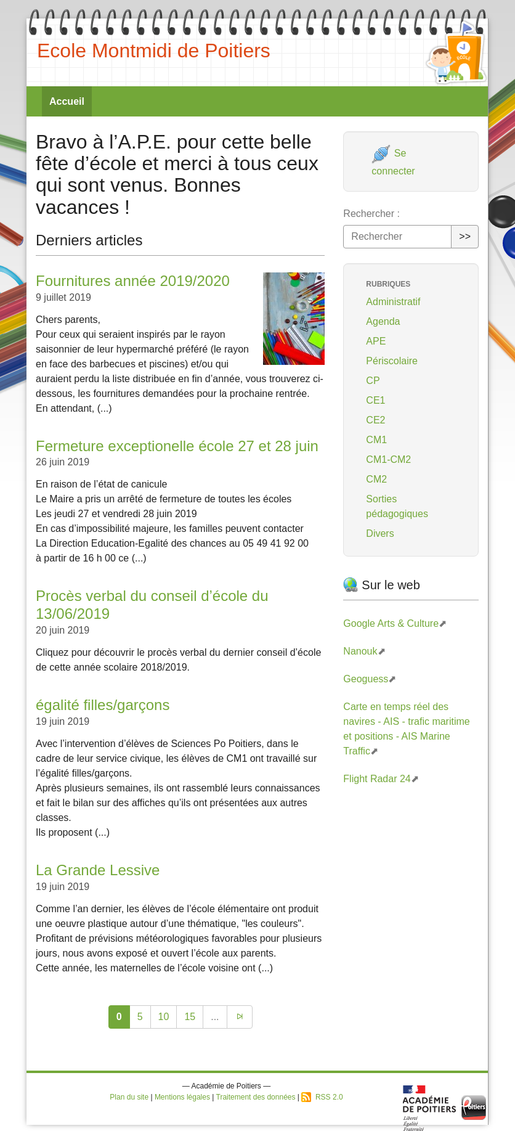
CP (372, 380)
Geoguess (365, 679)
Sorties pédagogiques (397, 506)
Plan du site (129, 1097)
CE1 (375, 400)
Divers (380, 533)
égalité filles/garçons (102, 704)
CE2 (375, 420)
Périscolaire (392, 361)
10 (163, 1016)
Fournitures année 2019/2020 (133, 280)
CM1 (376, 440)
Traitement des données (256, 1097)
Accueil (66, 101)
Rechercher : (371, 213)
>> (465, 236)
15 (189, 1016)
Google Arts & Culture (391, 623)
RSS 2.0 (322, 1097)
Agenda (383, 321)
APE (376, 341)
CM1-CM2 (388, 459)
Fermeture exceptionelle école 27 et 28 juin (177, 446)
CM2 (376, 479)
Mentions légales (182, 1097)
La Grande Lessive (98, 870)
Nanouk (360, 651)
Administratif (393, 301)
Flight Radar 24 (376, 779)
